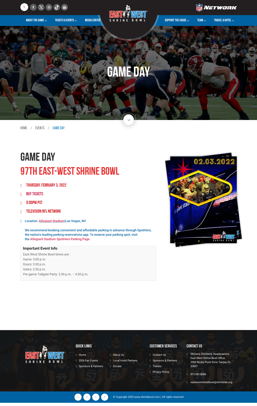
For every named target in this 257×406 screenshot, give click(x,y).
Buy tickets (34, 194)
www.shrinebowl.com (147, 397)
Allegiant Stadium (52, 221)
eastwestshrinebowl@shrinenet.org (211, 382)
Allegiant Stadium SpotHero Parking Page (60, 239)
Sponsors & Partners (91, 366)
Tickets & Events (64, 20)
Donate (117, 366)
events (40, 128)
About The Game (35, 20)
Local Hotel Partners (125, 360)
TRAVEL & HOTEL (222, 20)
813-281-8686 (198, 374)
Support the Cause (175, 20)
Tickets (157, 366)
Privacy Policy (161, 372)
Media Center (92, 20)
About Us (118, 354)
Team (200, 20)
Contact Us (159, 354)
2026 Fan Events (88, 360)
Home (23, 128)
